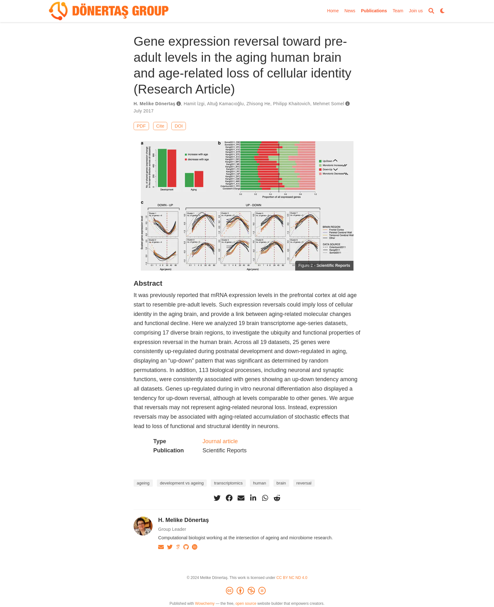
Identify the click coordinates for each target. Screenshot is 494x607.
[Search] (431, 11)
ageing (143, 483)
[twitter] (217, 498)
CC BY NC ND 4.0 (291, 578)
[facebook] (229, 498)
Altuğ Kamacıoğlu (225, 103)
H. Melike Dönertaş (154, 103)
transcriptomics (228, 483)
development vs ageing (182, 483)
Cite (160, 126)
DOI (179, 126)
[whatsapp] (265, 498)
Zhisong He (258, 103)
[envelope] (241, 498)
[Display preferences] (442, 11)
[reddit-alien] (277, 498)
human (259, 483)
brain (281, 483)
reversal (304, 483)
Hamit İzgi (194, 103)
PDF (141, 126)
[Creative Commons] (247, 591)
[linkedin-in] (253, 498)
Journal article (220, 441)
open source (245, 603)
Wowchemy (205, 603)
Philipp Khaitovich (291, 103)
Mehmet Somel (328, 103)
